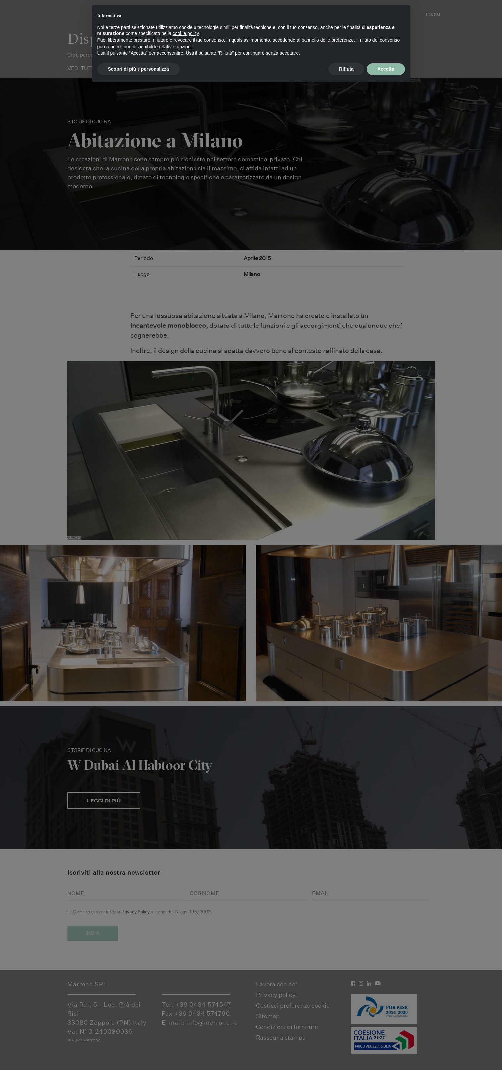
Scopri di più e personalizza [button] (138, 69)
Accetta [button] (385, 69)
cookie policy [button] (186, 33)
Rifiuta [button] (346, 69)
